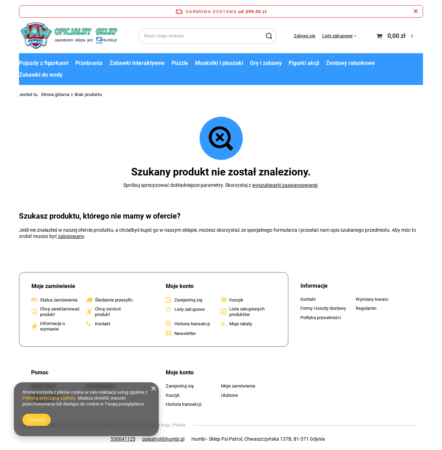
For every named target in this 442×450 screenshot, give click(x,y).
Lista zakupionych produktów (247, 311)
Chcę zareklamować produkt (60, 311)
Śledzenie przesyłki (114, 300)
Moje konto (180, 286)
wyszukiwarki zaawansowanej (284, 185)
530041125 (122, 439)
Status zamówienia (58, 300)
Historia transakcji (192, 323)
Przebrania (89, 63)
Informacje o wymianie (52, 326)
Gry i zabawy (266, 63)
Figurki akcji (304, 63)
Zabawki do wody (41, 74)
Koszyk (236, 300)
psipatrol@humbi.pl (163, 439)
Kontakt (102, 323)
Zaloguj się (304, 35)
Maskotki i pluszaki (219, 63)
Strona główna (55, 94)
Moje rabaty (240, 323)
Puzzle (180, 63)
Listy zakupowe (337, 35)
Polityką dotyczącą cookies (49, 398)
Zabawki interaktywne (137, 63)
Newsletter (185, 333)
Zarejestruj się (188, 300)
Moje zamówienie (53, 286)
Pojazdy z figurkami (43, 63)
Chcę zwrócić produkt (108, 311)
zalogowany (71, 236)
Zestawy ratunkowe (350, 63)
